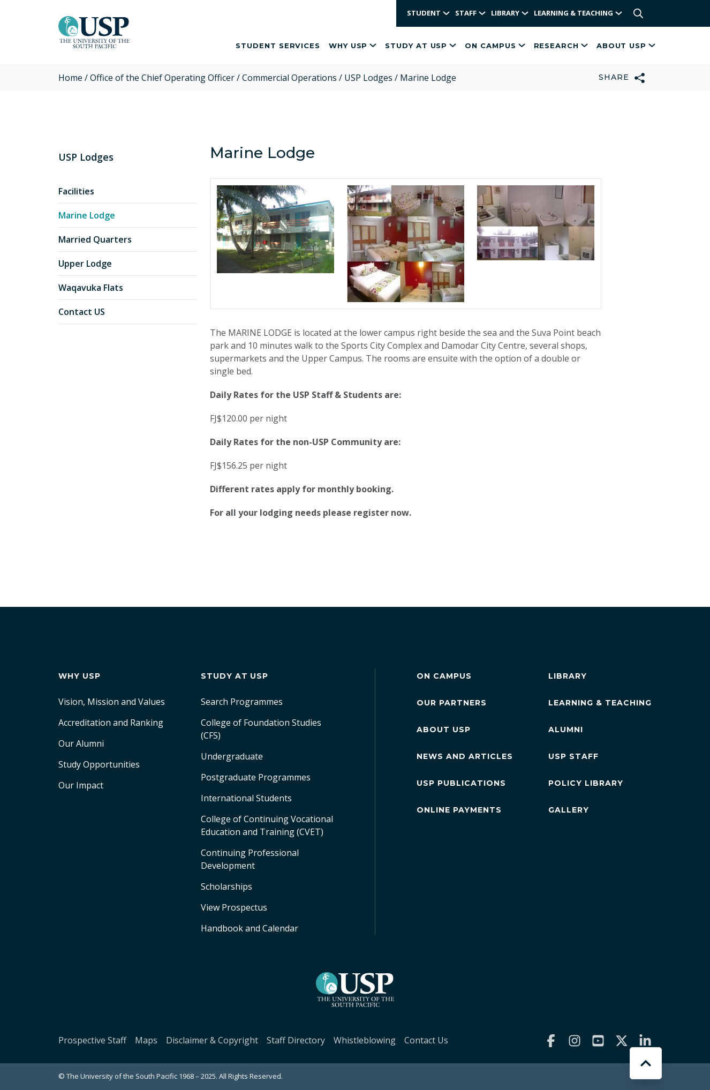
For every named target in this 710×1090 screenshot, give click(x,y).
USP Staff (573, 756)
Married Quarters (95, 239)
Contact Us (426, 1040)
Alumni (565, 729)
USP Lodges (368, 78)
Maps (146, 1040)
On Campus (495, 45)
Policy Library (585, 783)
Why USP (352, 45)
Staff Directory (296, 1040)
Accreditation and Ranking (110, 722)
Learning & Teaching (600, 703)
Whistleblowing (365, 1040)
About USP (625, 45)
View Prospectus (234, 907)
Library (567, 676)
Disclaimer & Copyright (212, 1040)
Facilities (76, 191)
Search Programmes (242, 702)
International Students (246, 798)
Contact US (81, 312)
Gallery (568, 810)
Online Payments (459, 810)
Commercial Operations (289, 78)
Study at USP (420, 45)
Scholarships (226, 886)
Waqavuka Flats (90, 288)
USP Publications (461, 783)
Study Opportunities (99, 764)
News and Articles (465, 756)
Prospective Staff (92, 1040)
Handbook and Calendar (249, 928)
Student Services (278, 45)
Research (561, 45)
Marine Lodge (86, 215)
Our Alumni (81, 743)
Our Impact (80, 785)
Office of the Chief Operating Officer (162, 78)
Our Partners (452, 703)
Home (70, 78)
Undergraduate (232, 756)
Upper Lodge (85, 263)
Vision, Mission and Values (111, 702)
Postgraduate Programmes (256, 777)
